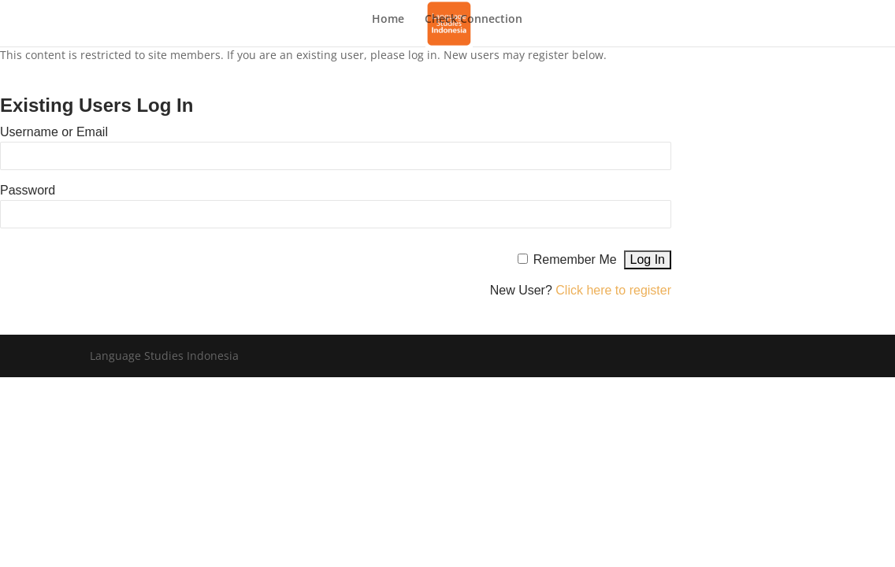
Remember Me (575, 259)
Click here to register (613, 290)
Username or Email (54, 132)
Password (27, 190)
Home (388, 19)
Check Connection (473, 19)
